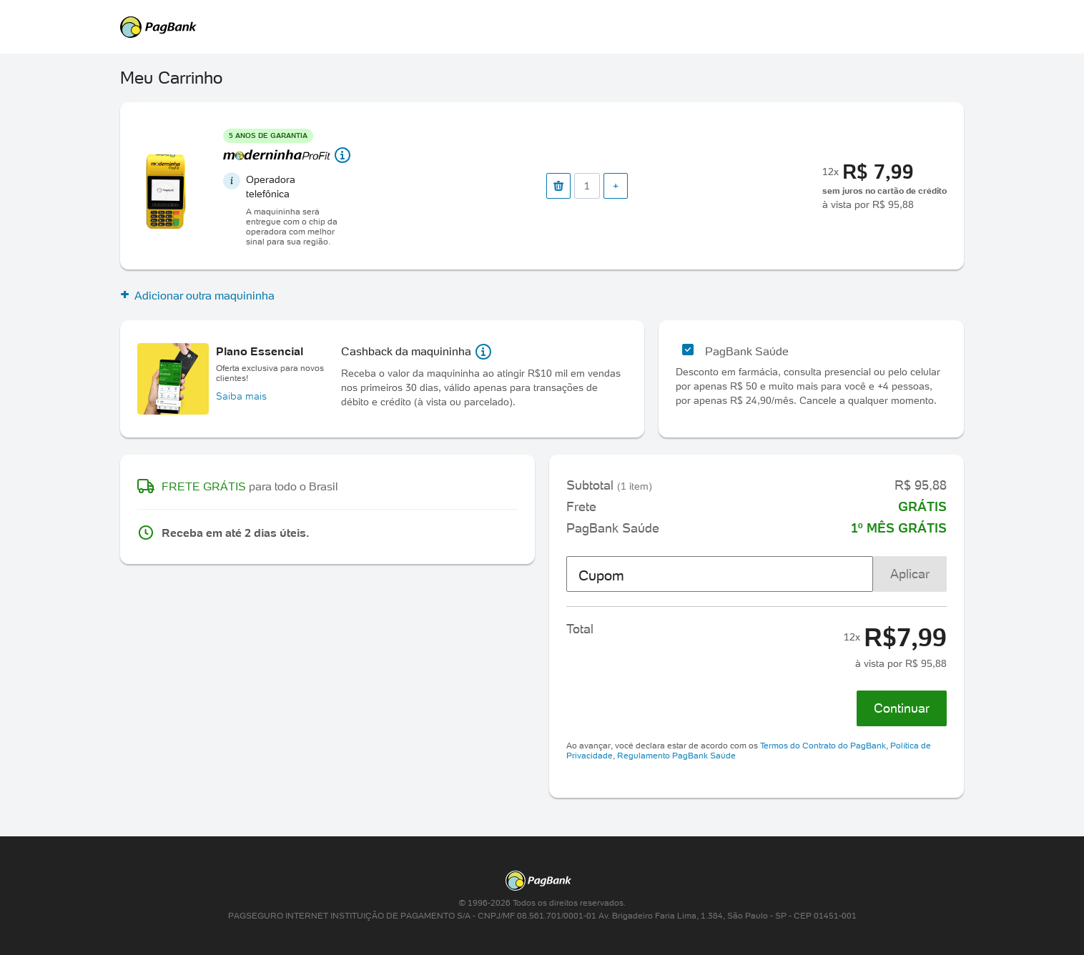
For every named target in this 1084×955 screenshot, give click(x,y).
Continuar (902, 708)
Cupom (601, 575)
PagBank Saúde (747, 351)
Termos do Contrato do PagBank (823, 745)
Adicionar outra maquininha (197, 295)
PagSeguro (535, 27)
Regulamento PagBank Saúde (676, 755)
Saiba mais (241, 396)
